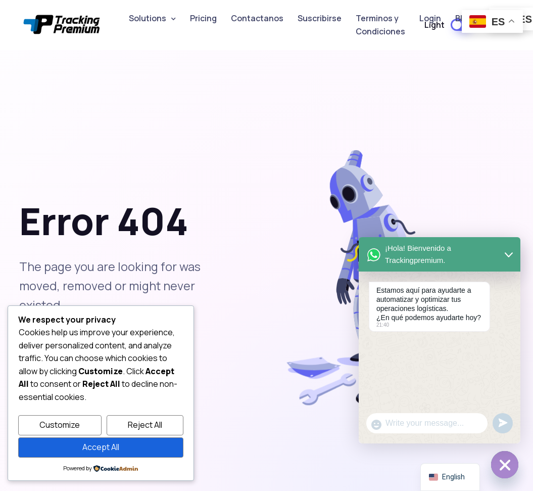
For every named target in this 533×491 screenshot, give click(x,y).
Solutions (147, 18)
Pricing (203, 18)
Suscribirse (320, 18)
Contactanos (257, 18)
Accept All (100, 447)
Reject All (145, 424)
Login (430, 18)
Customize (59, 424)
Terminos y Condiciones (380, 25)
